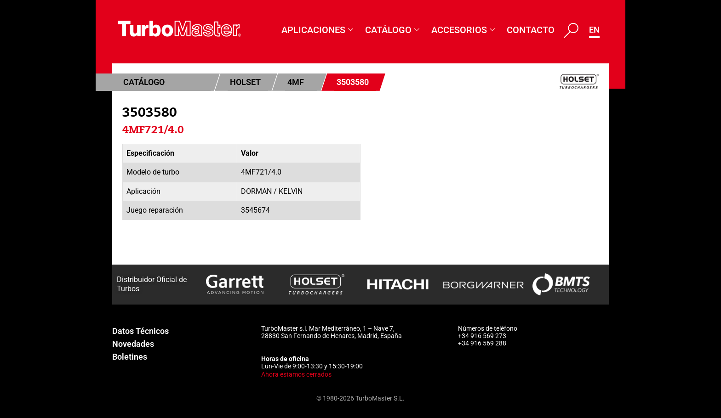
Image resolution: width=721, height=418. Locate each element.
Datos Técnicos (140, 331)
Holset (245, 82)
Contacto (531, 29)
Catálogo (392, 30)
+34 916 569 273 (482, 335)
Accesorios (463, 30)
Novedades (133, 344)
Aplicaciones (317, 30)
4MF (295, 82)
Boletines (129, 357)
